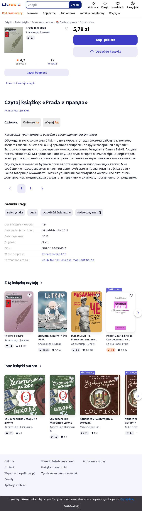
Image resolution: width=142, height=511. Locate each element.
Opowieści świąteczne (57, 212)
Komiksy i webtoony (92, 13)
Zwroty (8, 479)
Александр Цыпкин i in (18, 427)
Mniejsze (31, 122)
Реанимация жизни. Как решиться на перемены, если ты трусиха (119, 337)
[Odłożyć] (29, 295)
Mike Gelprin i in (89, 427)
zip (92, 260)
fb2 (52, 260)
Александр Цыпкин (16, 110)
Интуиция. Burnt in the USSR (52, 337)
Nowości (32, 13)
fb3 (57, 260)
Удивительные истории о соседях (96, 420)
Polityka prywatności (54, 467)
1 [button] (21, 188)
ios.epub (66, 260)
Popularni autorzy (94, 461)
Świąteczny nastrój (89, 212)
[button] (41, 188)
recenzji (52, 63)
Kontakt (9, 467)
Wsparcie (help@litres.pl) (19, 473)
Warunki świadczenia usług (57, 461)
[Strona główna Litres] (11, 5)
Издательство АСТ (54, 254)
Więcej (113, 13)
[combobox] (47, 4)
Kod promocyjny (12, 13)
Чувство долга (13, 335)
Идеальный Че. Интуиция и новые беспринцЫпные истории (83, 337)
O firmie (9, 461)
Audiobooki (67, 13)
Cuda (33, 212)
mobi (76, 260)
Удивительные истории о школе (21, 420)
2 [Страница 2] (30, 188)
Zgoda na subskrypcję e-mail (59, 473)
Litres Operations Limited (71, 498)
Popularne (49, 13)
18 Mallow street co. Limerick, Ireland (70, 501)
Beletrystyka (15, 212)
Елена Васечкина (117, 344)
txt (87, 260)
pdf (82, 260)
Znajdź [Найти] (75, 4)
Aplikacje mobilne (15, 485)
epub (45, 260)
